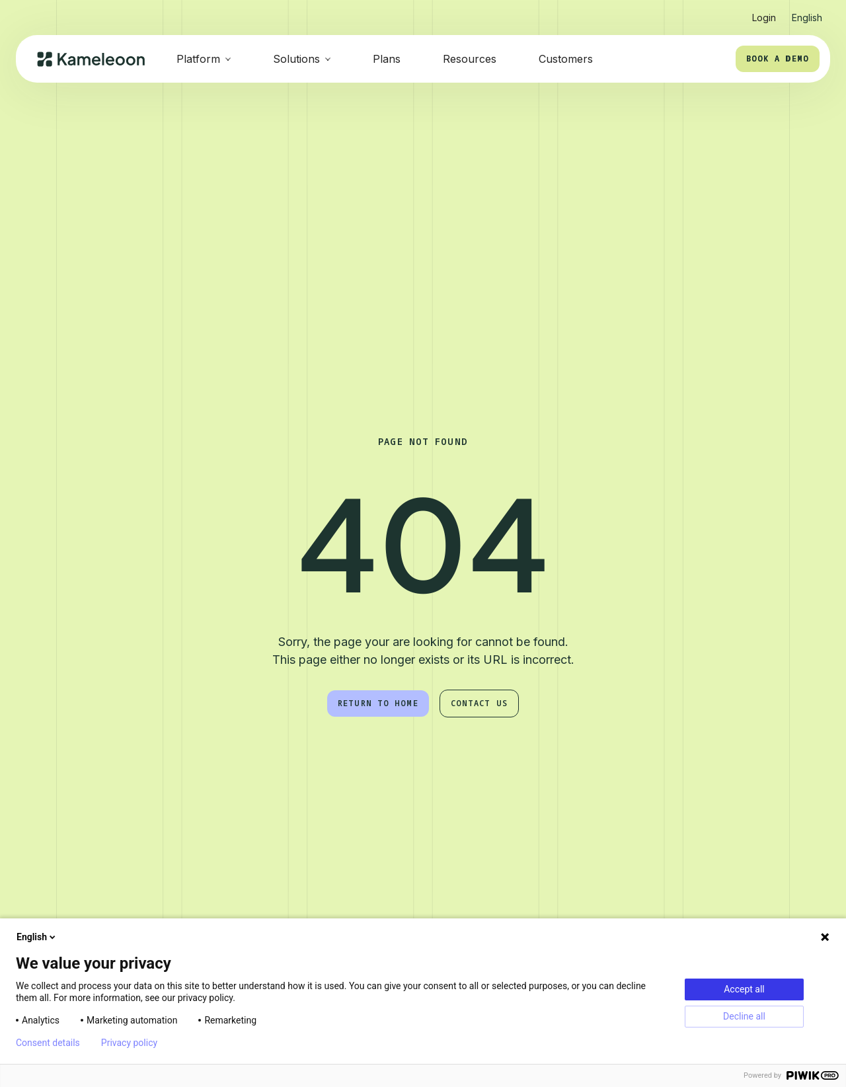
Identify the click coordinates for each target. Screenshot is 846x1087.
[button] (807, 12)
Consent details (48, 1042)
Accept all (744, 989)
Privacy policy (129, 1042)
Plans (387, 58)
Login (764, 17)
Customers (566, 58)
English (37, 937)
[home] (91, 59)
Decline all (744, 1016)
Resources (469, 58)
